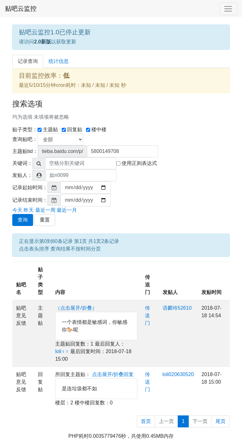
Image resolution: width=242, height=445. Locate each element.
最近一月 (67, 210)
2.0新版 (42, 41)
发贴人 (170, 292)
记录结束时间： (30, 200)
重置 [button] (45, 219)
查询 (23, 219)
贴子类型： (24, 129)
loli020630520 (178, 374)
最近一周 (45, 210)
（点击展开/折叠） (76, 308)
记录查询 (28, 61)
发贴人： (22, 175)
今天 (17, 210)
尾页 (221, 421)
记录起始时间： (30, 187)
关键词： (22, 163)
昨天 (29, 210)
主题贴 (47, 129)
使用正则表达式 (136, 163)
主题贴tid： (25, 151)
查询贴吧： (24, 139)
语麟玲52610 (177, 308)
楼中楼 (96, 129)
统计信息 (59, 61)
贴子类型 (40, 281)
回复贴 (72, 129)
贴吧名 (21, 288)
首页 (146, 421)
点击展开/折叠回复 (113, 374)
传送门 (147, 284)
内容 (60, 292)
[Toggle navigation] (228, 9)
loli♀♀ (62, 351)
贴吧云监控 (21, 8)
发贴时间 (211, 292)
